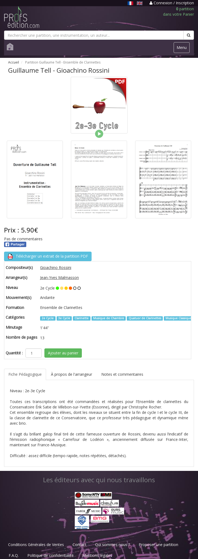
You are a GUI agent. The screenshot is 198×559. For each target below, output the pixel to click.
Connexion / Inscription (172, 2)
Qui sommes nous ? (112, 544)
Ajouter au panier (63, 352)
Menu (183, 49)
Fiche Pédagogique (25, 374)
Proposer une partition (158, 544)
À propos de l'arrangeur (71, 374)
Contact (79, 544)
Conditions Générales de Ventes (36, 544)
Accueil (13, 62)
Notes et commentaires (122, 374)
